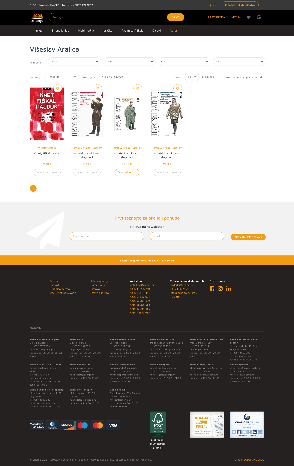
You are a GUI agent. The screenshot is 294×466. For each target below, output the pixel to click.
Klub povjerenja (99, 280)
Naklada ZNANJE (49, 5)
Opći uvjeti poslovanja (63, 292)
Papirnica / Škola (132, 30)
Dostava (95, 288)
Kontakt (54, 284)
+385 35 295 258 (140, 304)
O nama (54, 280)
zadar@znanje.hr (42, 378)
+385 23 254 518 (140, 300)
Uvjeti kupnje (98, 284)
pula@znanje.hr (81, 349)
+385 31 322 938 (201, 371)
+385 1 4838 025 (41, 399)
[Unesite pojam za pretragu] (116, 17)
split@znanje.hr (201, 349)
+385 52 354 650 (140, 308)
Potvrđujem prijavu (248, 237)
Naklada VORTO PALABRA (77, 5)
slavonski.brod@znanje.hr (167, 349)
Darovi (156, 30)
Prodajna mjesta (60, 288)
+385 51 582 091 (140, 296)
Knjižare (211, 5)
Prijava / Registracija (240, 4)
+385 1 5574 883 (121, 371)
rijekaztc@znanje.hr (83, 374)
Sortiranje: (36, 77)
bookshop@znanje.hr (44, 349)
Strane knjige (60, 30)
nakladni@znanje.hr (181, 284)
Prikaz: (179, 77)
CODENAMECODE (254, 459)
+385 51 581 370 (81, 371)
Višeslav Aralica (47, 147)
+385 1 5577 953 (140, 312)
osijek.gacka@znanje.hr (205, 374)
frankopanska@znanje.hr (126, 374)
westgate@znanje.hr (164, 374)
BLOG (33, 5)
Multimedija (86, 30)
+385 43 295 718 (140, 288)
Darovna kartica (99, 292)
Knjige (38, 30)
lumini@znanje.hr (242, 356)
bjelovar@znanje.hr (243, 374)
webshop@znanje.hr (142, 284)
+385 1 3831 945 (121, 396)
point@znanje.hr (122, 399)
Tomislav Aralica (81, 147)
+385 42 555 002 (241, 352)
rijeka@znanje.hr (122, 349)
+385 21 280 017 (81, 396)
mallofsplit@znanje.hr (84, 399)
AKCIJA (236, 17)
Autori (174, 30)
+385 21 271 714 (200, 346)
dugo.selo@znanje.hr (44, 403)
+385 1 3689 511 (180, 288)
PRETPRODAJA (218, 17)
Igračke (107, 30)
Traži (175, 17)
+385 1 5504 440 (140, 292)
